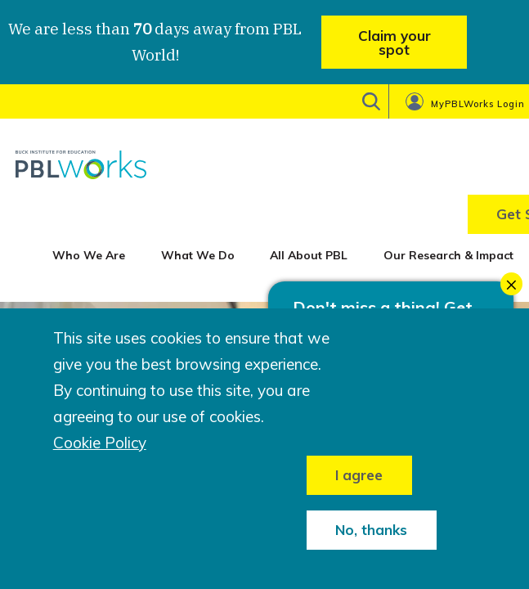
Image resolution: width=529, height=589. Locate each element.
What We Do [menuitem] (198, 255)
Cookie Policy (99, 443)
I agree (359, 474)
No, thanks (371, 529)
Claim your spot (394, 42)
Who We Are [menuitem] (88, 255)
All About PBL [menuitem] (308, 255)
